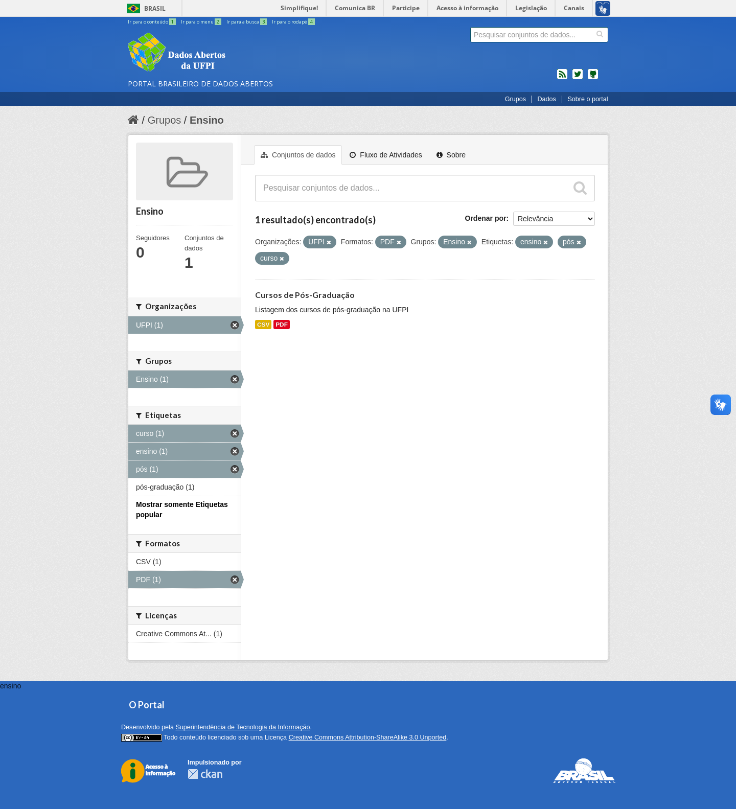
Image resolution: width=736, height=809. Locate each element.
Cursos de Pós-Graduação (305, 294)
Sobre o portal (587, 99)
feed (562, 78)
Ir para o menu (201, 21)
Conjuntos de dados (298, 155)
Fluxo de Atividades (386, 155)
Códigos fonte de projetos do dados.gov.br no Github (593, 78)
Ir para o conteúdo (152, 21)
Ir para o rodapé (293, 21)
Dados (546, 99)
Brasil (155, 8)
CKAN (205, 774)
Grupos (515, 99)
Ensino (207, 120)
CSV (263, 324)
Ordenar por (486, 218)
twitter (577, 78)
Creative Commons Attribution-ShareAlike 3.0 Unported (368, 737)
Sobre (451, 155)
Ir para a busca (247, 21)
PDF (281, 324)
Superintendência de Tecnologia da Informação (242, 727)
